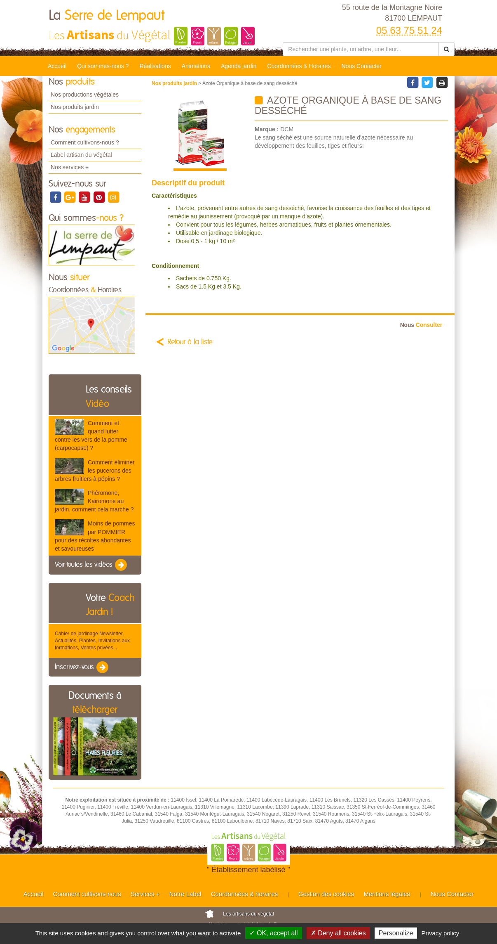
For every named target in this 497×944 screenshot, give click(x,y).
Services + (145, 893)
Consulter (421, 325)
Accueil (57, 66)
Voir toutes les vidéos (91, 565)
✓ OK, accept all (273, 933)
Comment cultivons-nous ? (85, 142)
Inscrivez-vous (82, 667)
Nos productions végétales (85, 94)
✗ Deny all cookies (338, 933)
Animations (196, 66)
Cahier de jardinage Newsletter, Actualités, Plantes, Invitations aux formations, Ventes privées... (92, 641)
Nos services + (70, 167)
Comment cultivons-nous (87, 893)
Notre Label (185, 893)
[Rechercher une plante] (361, 49)
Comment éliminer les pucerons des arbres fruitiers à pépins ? (95, 470)
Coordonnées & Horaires (299, 66)
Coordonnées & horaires (244, 893)
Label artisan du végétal (81, 154)
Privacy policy (440, 933)
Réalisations (155, 66)
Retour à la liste (190, 342)
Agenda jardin (238, 66)
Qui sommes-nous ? (103, 66)
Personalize (396, 933)
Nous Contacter (361, 66)
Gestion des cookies (326, 893)
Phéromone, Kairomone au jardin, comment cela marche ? (94, 501)
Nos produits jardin (75, 107)
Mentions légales (387, 893)
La (106, 16)
